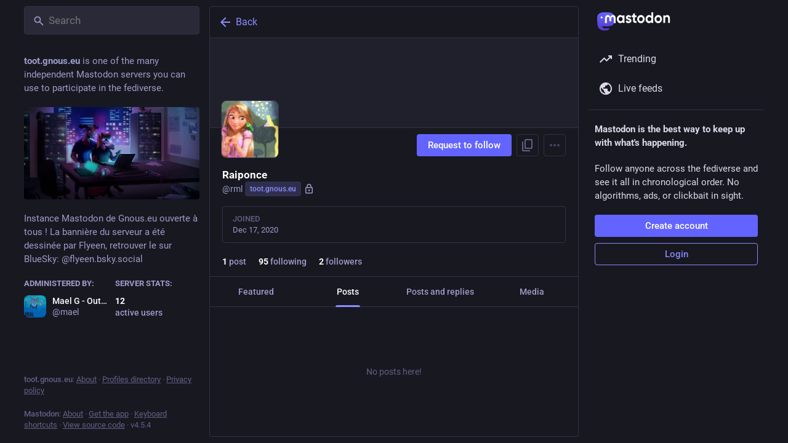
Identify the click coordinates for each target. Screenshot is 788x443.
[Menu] (555, 145)
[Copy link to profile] (528, 145)
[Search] (111, 20)
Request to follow (464, 145)
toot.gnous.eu (273, 189)
